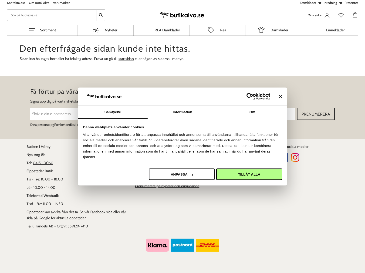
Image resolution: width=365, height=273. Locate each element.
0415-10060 (43, 163)
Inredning (330, 3)
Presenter (351, 3)
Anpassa (182, 174)
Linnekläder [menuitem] (335, 30)
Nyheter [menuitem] (111, 30)
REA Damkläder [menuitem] (167, 30)
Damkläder (308, 3)
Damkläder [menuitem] (279, 30)
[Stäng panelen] (280, 96)
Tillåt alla (249, 174)
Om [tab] (252, 112)
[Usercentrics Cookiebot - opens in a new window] (250, 96)
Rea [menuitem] (223, 30)
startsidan (126, 59)
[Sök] (101, 15)
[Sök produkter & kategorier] (52, 15)
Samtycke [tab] (113, 112)
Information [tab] (182, 112)
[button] (42, 30)
